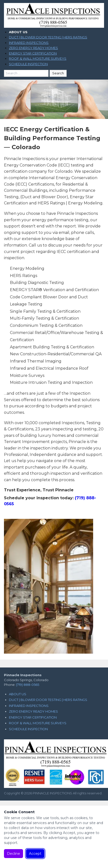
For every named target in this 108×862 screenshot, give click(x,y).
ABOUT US (18, 32)
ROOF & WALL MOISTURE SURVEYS (37, 58)
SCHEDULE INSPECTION (28, 64)
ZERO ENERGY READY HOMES (33, 48)
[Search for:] (26, 73)
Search (58, 73)
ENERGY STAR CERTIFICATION (33, 53)
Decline (13, 853)
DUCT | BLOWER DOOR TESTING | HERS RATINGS (48, 37)
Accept (35, 853)
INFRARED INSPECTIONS (29, 43)
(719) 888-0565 (27, 685)
